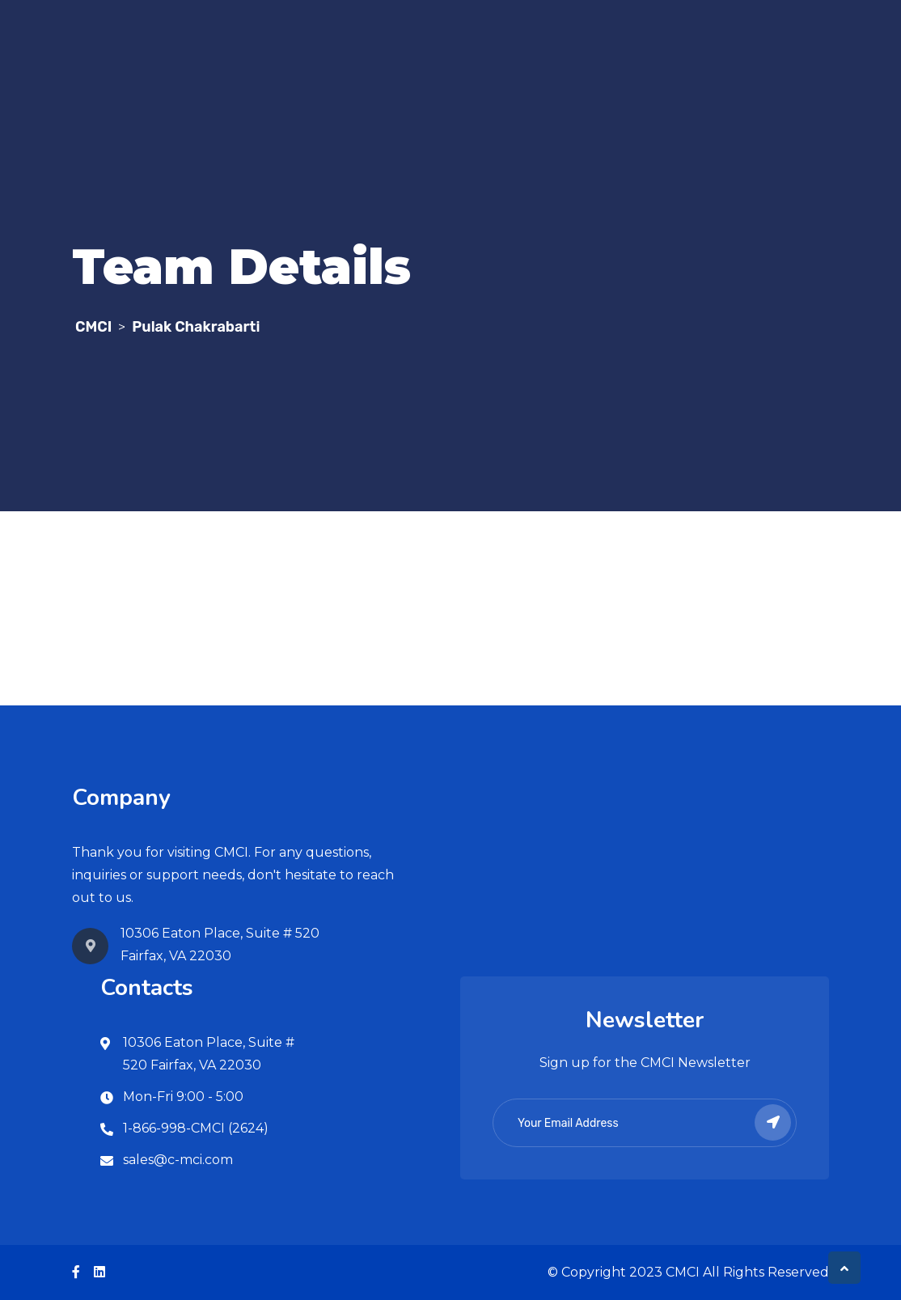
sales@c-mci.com (178, 1159)
